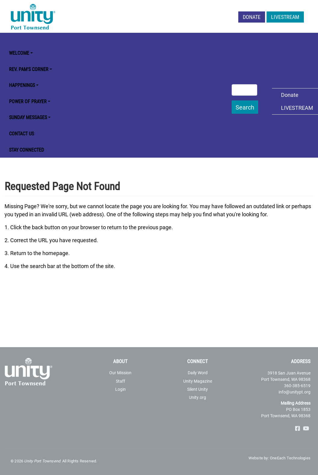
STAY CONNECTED (26, 150)
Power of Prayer (28, 101)
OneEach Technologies (290, 458)
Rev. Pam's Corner (28, 69)
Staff (120, 381)
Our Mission (120, 372)
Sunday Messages (28, 117)
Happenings (22, 85)
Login (120, 389)
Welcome (19, 53)
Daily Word (198, 372)
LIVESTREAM (285, 16)
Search (245, 107)
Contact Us (21, 133)
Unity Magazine (197, 381)
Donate (252, 16)
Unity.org (197, 397)
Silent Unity (197, 389)
